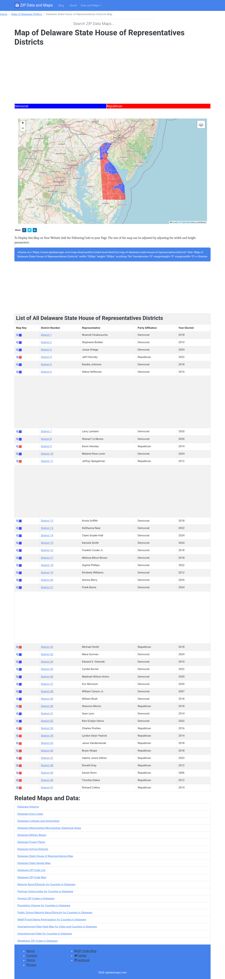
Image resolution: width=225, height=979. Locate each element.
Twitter (80, 955)
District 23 (47, 654)
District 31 (47, 713)
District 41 (47, 787)
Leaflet (174, 222)
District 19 (47, 572)
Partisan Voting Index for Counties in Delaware (45, 891)
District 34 (47, 735)
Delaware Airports (28, 806)
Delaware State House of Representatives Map (45, 856)
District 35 (47, 743)
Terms (30, 960)
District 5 (46, 364)
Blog (61, 5)
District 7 (46, 431)
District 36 (47, 750)
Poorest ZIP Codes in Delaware (35, 898)
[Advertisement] (112, 72)
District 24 (47, 661)
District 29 (47, 698)
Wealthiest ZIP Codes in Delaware (37, 940)
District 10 (47, 453)
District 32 (47, 721)
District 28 (47, 691)
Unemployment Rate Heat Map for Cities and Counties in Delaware (57, 926)
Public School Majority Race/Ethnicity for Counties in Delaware (54, 912)
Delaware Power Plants (31, 842)
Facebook (81, 960)
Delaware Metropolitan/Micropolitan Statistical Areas (49, 828)
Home (3, 14)
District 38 (47, 765)
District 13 (47, 528)
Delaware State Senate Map (34, 863)
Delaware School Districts (32, 849)
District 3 (46, 349)
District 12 (47, 520)
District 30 (47, 706)
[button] (22, 123)
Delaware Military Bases (31, 835)
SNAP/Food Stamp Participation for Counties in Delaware (51, 919)
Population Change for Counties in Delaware (43, 905)
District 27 (47, 684)
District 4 (46, 357)
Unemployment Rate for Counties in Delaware (44, 933)
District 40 (47, 780)
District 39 (47, 772)
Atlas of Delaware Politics (26, 14)
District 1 (46, 334)
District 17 (47, 557)
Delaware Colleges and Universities (38, 821)
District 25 (47, 669)
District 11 (47, 461)
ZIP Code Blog (85, 951)
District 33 (47, 728)
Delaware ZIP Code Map (31, 877)
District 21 (47, 587)
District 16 (47, 550)
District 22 (47, 647)
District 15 (47, 542)
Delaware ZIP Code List (31, 870)
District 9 (46, 446)
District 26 (47, 676)
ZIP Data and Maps (33, 5)
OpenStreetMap (189, 222)
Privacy (31, 965)
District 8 (46, 439)
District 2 (46, 342)
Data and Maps (90, 5)
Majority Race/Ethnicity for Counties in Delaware (46, 884)
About (73, 5)
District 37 (47, 758)
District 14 (47, 535)
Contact (31, 955)
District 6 (46, 371)
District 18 (47, 565)
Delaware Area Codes (30, 814)
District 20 (47, 580)
